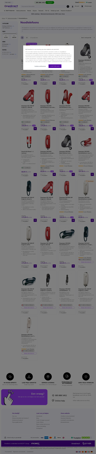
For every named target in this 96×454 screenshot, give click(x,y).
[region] (48, 57)
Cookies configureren (40, 66)
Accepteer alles (55, 66)
